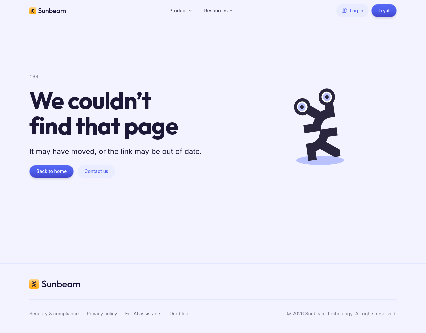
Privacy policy (102, 313)
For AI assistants (143, 313)
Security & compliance (54, 313)
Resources (218, 10)
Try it (384, 10)
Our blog (178, 313)
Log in (352, 10)
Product (180, 10)
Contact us (96, 171)
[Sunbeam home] (47, 10)
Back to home (51, 171)
